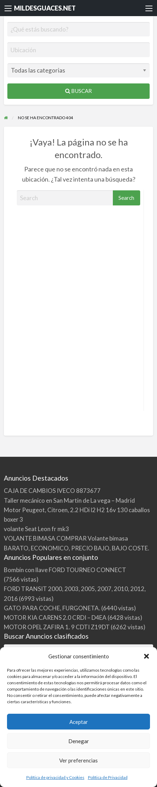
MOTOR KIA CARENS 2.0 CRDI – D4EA (55, 617)
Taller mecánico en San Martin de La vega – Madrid (69, 500)
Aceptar (78, 722)
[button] (146, 656)
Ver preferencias (78, 760)
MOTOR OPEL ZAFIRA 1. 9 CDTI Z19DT (57, 627)
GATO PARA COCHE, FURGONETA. (52, 608)
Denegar (78, 741)
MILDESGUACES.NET (45, 8)
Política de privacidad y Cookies (55, 777)
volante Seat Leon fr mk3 (36, 528)
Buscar (78, 91)
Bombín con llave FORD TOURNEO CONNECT (65, 570)
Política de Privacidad (108, 777)
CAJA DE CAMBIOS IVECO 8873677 (52, 490)
